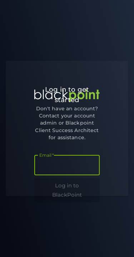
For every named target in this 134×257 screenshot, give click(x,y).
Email (46, 154)
